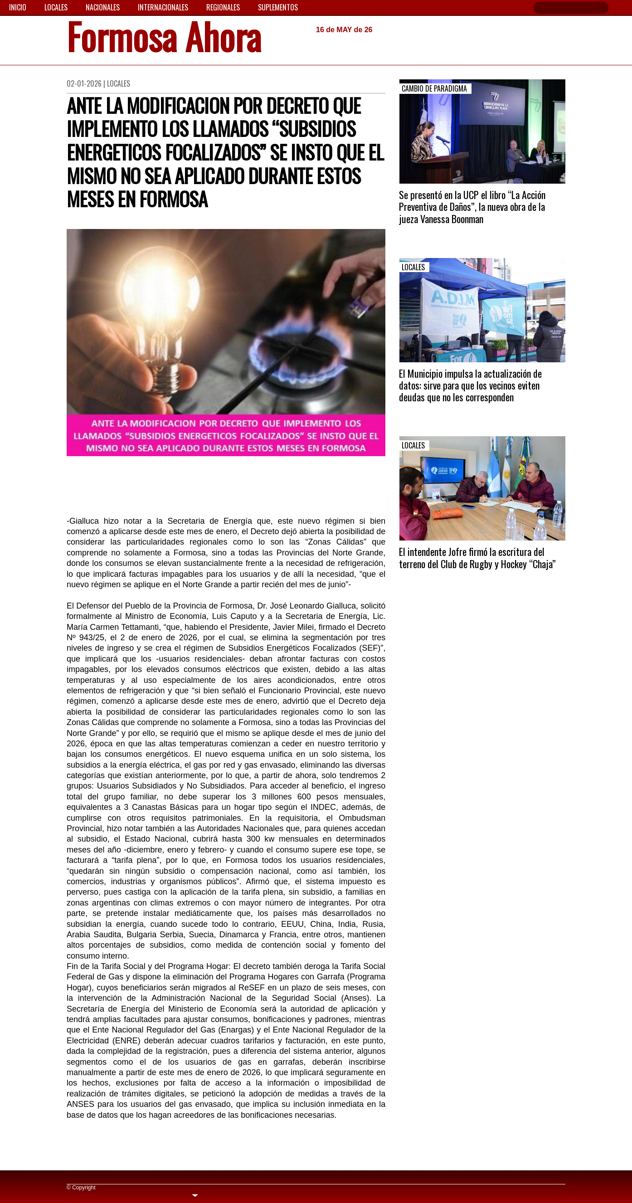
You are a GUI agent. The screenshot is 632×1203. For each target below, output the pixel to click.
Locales (56, 7)
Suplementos (278, 7)
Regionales (223, 7)
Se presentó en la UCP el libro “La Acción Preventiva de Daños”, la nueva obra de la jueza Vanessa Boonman (472, 206)
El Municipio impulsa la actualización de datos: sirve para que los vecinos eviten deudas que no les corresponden (470, 385)
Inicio (17, 7)
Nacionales (103, 7)
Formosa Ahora (164, 39)
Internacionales (163, 7)
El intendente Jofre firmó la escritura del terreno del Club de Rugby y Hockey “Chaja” (477, 557)
